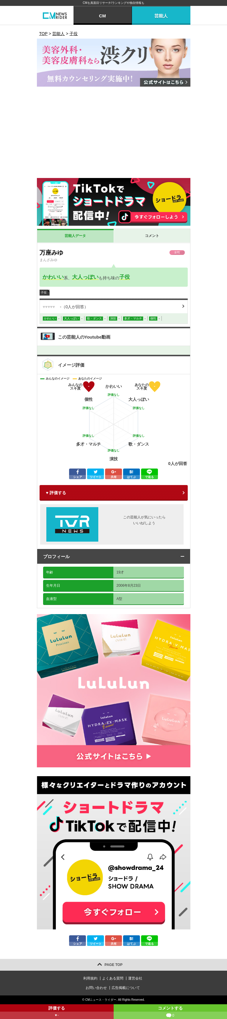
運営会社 (135, 978)
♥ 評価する (56, 492)
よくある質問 (112, 978)
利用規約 (90, 978)
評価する (57, 1012)
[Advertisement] (113, 134)
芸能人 (161, 15)
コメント (152, 236)
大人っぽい (85, 277)
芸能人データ (75, 236)
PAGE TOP (113, 965)
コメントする (170, 1012)
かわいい (53, 277)
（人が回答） (66, 306)
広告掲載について (126, 988)
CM (102, 15)
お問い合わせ (96, 988)
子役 (124, 277)
